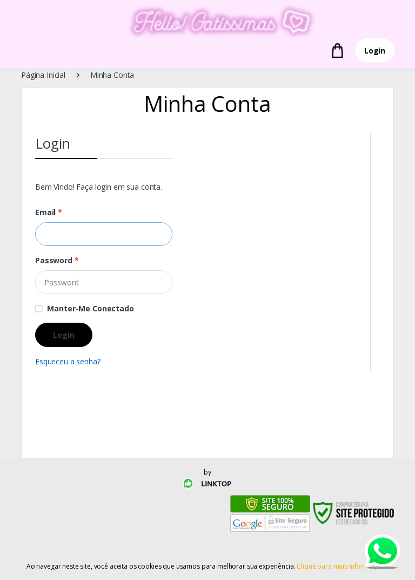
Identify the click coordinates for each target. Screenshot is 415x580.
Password (57, 260)
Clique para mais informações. (343, 566)
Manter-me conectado (90, 308)
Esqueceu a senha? (68, 361)
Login (374, 50)
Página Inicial (43, 75)
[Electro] (207, 21)
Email (48, 212)
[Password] (103, 282)
